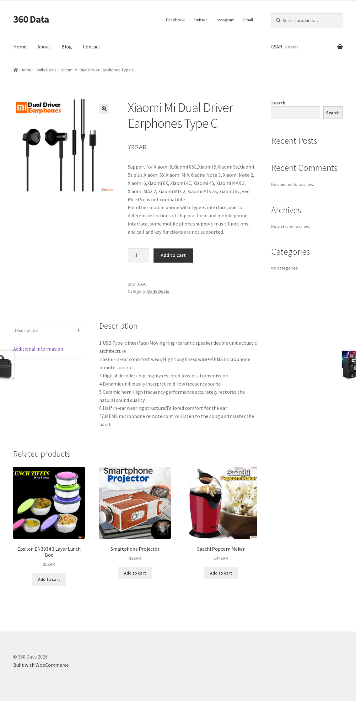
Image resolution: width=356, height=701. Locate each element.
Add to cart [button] (49, 579)
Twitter (200, 20)
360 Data (31, 19)
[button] (104, 109)
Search (278, 103)
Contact (91, 46)
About (44, 46)
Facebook (175, 20)
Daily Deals (46, 70)
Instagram (225, 20)
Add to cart (173, 255)
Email (248, 20)
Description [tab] (25, 330)
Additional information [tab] (38, 349)
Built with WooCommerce (41, 665)
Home (19, 46)
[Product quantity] (138, 255)
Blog (67, 46)
